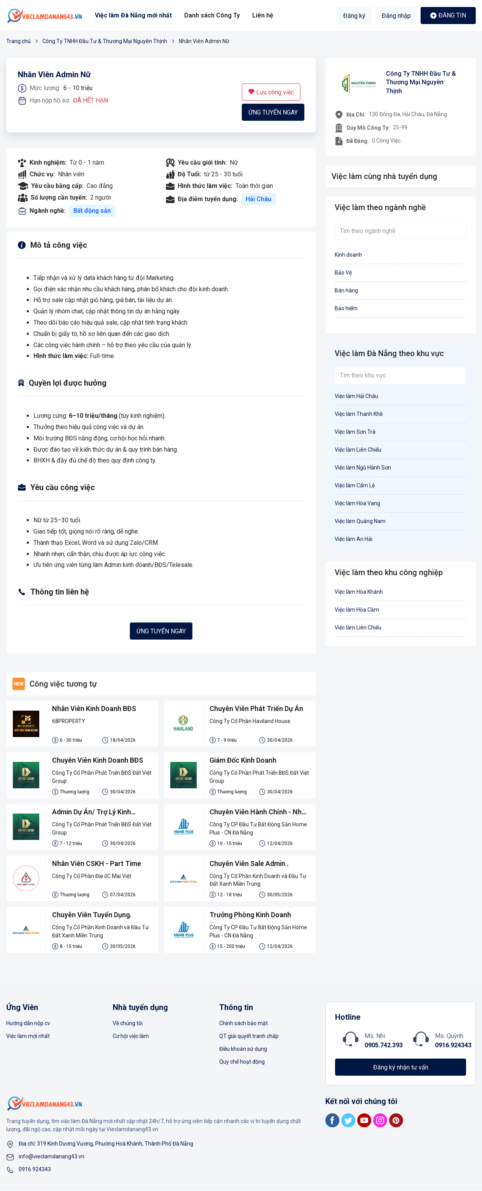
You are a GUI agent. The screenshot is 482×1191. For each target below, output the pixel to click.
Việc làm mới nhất (28, 1036)
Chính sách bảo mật (243, 1024)
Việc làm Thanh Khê (359, 414)
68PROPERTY (69, 721)
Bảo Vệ (343, 272)
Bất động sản (92, 210)
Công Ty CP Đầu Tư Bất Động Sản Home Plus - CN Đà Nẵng (258, 828)
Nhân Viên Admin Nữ (54, 75)
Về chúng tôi (128, 1024)
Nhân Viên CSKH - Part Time (97, 864)
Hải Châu (258, 199)
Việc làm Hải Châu (356, 396)
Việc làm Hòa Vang (357, 503)
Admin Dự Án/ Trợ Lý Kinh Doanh (92, 812)
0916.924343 (453, 1045)
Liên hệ (262, 15)
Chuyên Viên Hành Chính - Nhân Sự (251, 812)
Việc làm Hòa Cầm (357, 610)
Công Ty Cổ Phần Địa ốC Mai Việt (91, 876)
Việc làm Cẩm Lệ (355, 485)
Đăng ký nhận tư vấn (400, 1067)
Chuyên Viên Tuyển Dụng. (92, 915)
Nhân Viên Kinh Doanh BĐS (94, 709)
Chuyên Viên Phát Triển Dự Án (257, 709)
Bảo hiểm (346, 308)
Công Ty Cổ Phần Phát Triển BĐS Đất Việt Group (102, 777)
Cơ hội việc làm (131, 1036)
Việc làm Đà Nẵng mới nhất (133, 15)
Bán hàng (346, 290)
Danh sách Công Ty (212, 15)
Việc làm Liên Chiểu (358, 450)
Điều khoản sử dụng (243, 1049)
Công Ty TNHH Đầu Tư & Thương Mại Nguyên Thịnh (104, 41)
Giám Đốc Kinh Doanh (243, 760)
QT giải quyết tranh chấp (249, 1036)
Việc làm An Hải (353, 539)
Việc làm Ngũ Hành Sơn (363, 467)
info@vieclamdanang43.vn (51, 1157)
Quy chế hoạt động (242, 1062)
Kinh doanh (348, 255)
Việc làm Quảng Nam (360, 521)
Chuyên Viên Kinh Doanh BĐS (98, 760)
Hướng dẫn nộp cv (28, 1024)
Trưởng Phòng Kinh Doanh (251, 915)
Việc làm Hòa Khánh (359, 592)
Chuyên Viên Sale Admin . (250, 864)
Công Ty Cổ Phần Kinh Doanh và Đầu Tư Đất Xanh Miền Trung (258, 880)
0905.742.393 (384, 1045)
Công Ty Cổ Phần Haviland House (250, 721)
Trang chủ (18, 41)
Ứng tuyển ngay (273, 112)
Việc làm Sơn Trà (355, 432)
